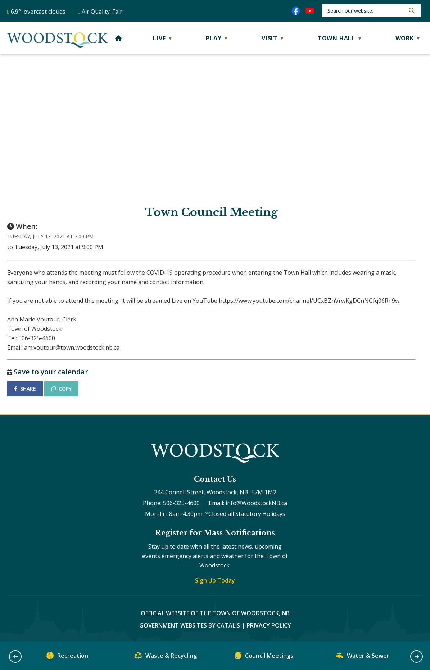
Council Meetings (264, 657)
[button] (411, 10)
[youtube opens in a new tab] (309, 10)
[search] (365, 10)
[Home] (118, 38)
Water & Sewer (362, 657)
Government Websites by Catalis (189, 625)
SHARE (25, 388)
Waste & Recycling (166, 657)
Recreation (67, 657)
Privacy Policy (268, 625)
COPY (61, 388)
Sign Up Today (215, 580)
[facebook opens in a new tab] (295, 10)
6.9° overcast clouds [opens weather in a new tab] (38, 11)
